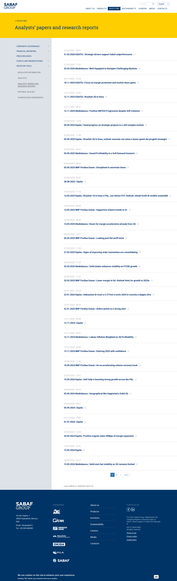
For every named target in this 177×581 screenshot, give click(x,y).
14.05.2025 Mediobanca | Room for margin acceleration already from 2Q (100, 224)
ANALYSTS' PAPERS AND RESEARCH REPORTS (28, 85)
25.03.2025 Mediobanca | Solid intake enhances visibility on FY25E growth (100, 266)
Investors (114, 8)
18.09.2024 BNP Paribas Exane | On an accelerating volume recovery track (101, 365)
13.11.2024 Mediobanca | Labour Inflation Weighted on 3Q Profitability (98, 337)
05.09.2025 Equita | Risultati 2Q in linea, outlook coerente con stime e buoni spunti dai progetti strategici (115, 139)
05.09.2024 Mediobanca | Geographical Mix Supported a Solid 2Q (96, 393)
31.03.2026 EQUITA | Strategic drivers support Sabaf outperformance (98, 54)
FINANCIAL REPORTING (33, 51)
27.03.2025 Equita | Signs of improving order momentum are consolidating (101, 252)
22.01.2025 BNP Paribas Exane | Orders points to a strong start (95, 308)
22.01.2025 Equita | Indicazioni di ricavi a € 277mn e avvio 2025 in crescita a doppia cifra (107, 294)
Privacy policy (132, 536)
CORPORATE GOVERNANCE (33, 46)
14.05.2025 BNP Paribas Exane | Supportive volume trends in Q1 (95, 210)
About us (90, 8)
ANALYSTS (22, 78)
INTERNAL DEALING (26, 92)
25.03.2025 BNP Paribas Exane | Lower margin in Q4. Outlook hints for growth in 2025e (106, 280)
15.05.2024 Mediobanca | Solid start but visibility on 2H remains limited (99, 464)
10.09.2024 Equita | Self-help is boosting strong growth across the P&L (98, 379)
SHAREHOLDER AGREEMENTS (30, 97)
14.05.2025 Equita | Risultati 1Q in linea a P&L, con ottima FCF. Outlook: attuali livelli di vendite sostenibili (116, 195)
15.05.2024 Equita (73, 450)
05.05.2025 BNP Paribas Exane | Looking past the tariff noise (94, 238)
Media (152, 8)
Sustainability (129, 8)
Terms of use (131, 533)
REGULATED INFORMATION (29, 72)
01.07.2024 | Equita (73, 422)
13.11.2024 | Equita (73, 323)
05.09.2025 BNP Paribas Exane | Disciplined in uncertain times (95, 167)
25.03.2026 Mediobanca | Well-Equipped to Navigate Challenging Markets (100, 68)
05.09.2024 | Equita (73, 407)
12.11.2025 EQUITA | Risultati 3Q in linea (84, 96)
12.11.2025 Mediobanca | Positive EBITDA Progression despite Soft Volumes (102, 111)
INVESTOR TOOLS (33, 66)
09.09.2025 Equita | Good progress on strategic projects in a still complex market (104, 125)
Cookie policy (132, 540)
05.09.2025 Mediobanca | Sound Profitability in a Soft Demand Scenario (99, 153)
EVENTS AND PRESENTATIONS (33, 61)
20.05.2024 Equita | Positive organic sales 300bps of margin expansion (99, 436)
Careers (143, 8)
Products (102, 8)
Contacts (162, 8)
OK (156, 577)
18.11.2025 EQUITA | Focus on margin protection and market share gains (100, 82)
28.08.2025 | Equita (73, 181)
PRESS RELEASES (24, 56)
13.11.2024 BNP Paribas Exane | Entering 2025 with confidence (95, 351)
